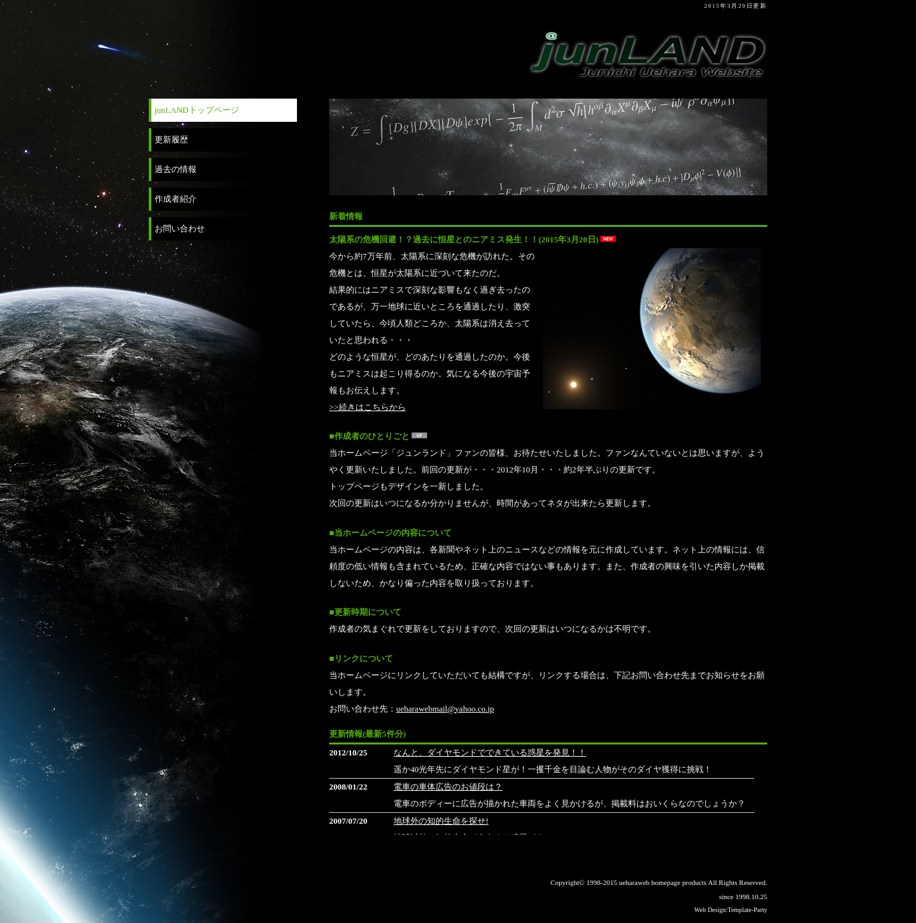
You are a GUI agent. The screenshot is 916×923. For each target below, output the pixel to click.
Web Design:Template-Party (730, 909)
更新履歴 (171, 139)
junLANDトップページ (197, 110)
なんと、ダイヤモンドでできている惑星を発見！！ (490, 752)
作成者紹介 (175, 199)
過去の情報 (175, 169)
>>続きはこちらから (367, 407)
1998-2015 (602, 882)
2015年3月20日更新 (735, 6)
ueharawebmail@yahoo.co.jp (445, 709)
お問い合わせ (180, 228)
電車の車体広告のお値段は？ (448, 787)
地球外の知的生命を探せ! (441, 821)
